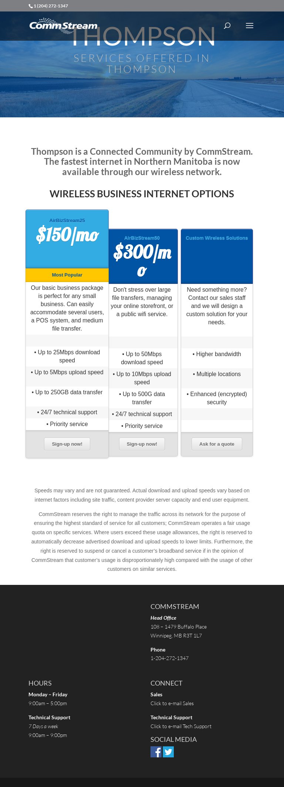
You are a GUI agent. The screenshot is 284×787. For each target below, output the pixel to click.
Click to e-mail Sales (172, 703)
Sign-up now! (67, 444)
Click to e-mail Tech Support (182, 726)
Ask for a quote (216, 444)
